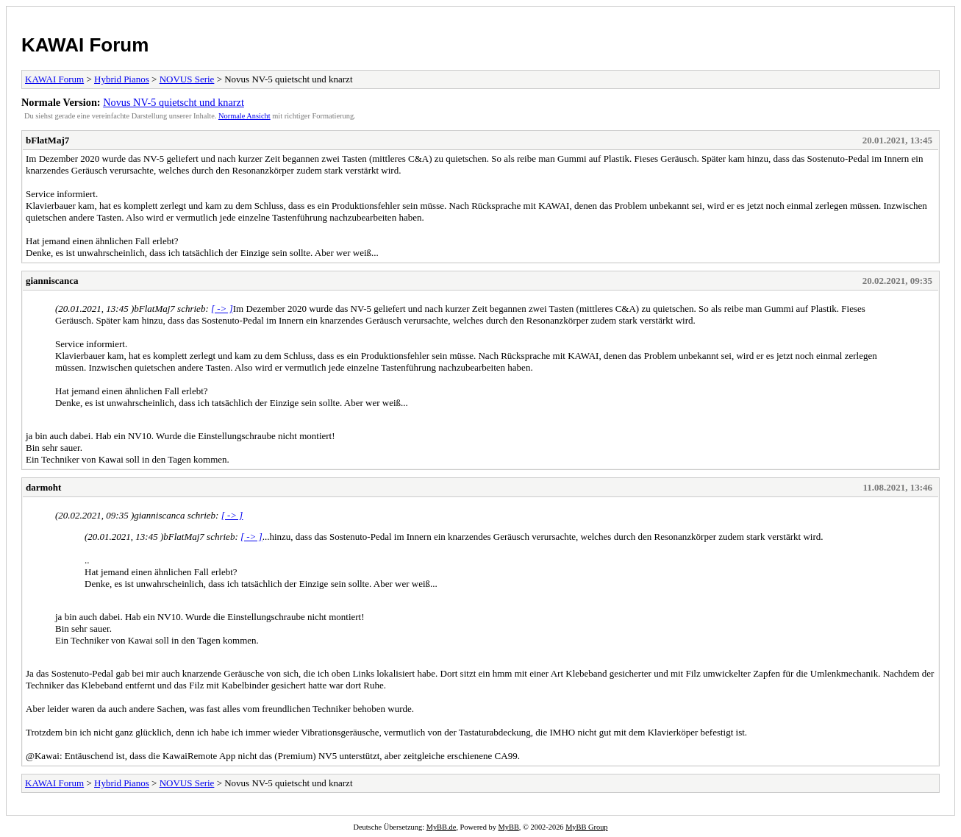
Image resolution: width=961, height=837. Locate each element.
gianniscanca (52, 280)
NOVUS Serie (187, 79)
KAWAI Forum (85, 45)
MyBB (509, 827)
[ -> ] (222, 308)
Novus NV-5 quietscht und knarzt (173, 102)
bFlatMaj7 (47, 140)
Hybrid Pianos (121, 79)
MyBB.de (441, 827)
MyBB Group (586, 827)
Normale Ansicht (244, 116)
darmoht (43, 487)
